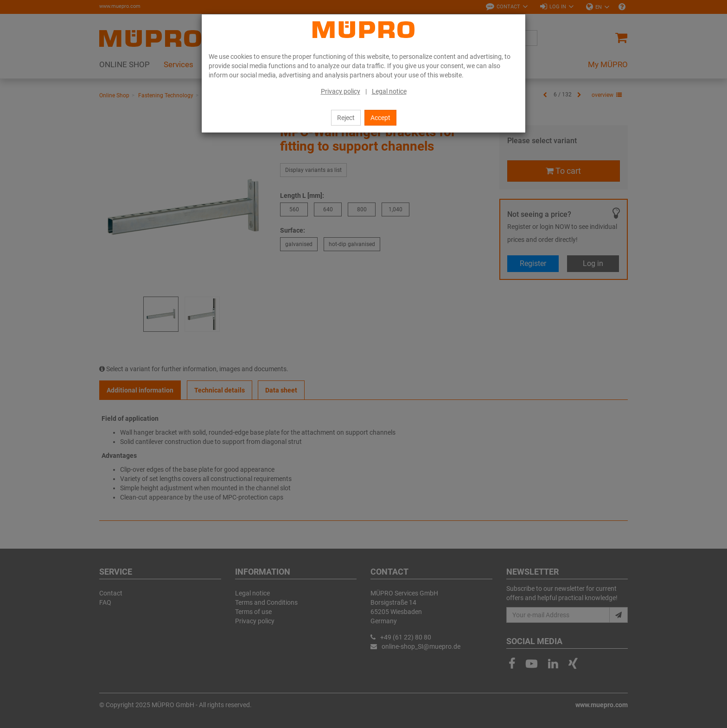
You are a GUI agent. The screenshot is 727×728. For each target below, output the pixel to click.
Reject (346, 117)
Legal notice (389, 91)
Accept (380, 117)
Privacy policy (340, 91)
